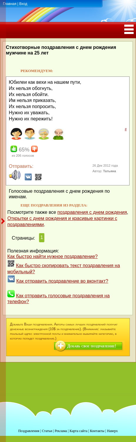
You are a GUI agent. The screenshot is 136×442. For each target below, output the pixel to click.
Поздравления (28, 431)
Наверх (112, 431)
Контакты (97, 431)
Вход (23, 4)
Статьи (47, 431)
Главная (9, 4)
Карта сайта (79, 431)
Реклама (61, 431)
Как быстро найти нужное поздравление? (52, 256)
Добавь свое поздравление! (91, 346)
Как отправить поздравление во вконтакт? (62, 281)
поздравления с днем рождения (92, 212)
